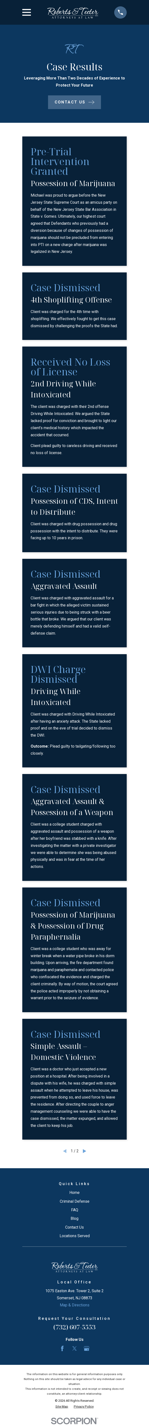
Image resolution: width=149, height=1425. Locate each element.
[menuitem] (61, 1407)
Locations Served (75, 1236)
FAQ (74, 1210)
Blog (74, 1218)
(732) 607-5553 (74, 1327)
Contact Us (74, 1227)
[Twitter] (74, 1348)
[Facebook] (62, 1348)
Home (74, 1192)
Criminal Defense (74, 1201)
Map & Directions (74, 1305)
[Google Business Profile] (86, 1348)
